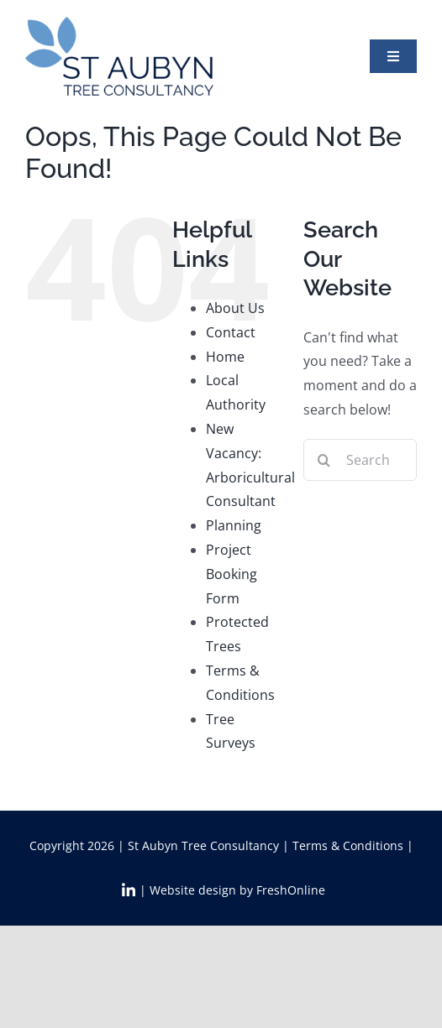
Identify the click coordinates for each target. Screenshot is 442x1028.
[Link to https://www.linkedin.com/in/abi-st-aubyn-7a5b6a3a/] (128, 890)
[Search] (324, 460)
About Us (235, 308)
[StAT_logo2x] (119, 23)
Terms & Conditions (347, 845)
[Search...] (360, 460)
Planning (233, 525)
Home (225, 356)
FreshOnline (290, 890)
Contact (230, 332)
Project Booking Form (231, 574)
